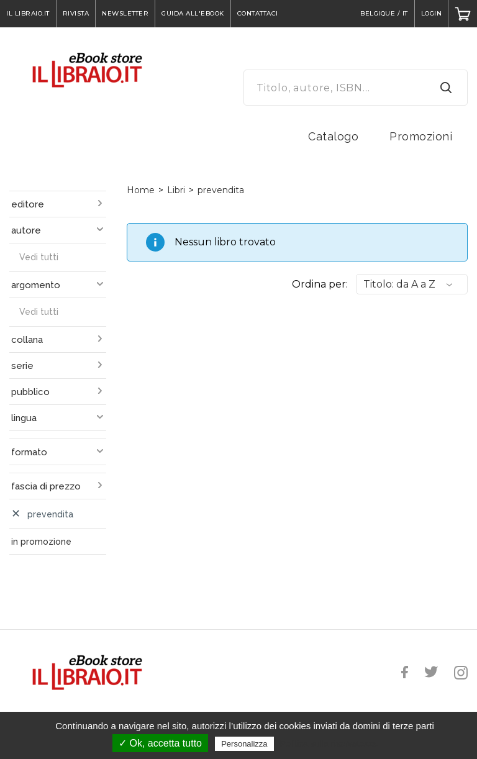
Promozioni (420, 136)
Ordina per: (320, 284)
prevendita (221, 190)
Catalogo (333, 136)
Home (141, 190)
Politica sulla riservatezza (329, 743)
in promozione (41, 542)
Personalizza (244, 743)
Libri (176, 190)
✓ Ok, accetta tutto (160, 743)
